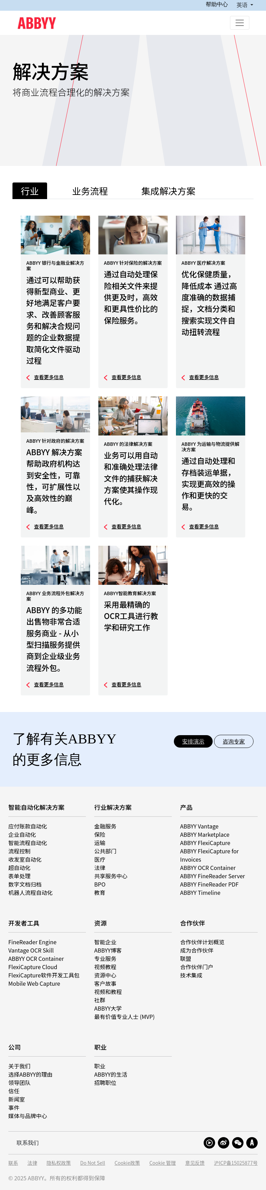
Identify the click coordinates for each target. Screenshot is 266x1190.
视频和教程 (108, 991)
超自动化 (19, 867)
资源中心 (105, 975)
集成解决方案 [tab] (168, 190)
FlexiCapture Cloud (32, 967)
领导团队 (19, 1082)
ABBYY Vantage (199, 826)
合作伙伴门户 (196, 967)
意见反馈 (195, 1163)
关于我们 (19, 1066)
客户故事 (105, 983)
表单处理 (19, 876)
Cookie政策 (127, 1163)
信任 (13, 1091)
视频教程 (105, 967)
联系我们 (28, 1142)
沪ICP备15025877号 (236, 1163)
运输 (99, 842)
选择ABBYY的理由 (30, 1074)
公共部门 (105, 851)
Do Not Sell (92, 1163)
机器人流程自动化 (30, 892)
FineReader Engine (32, 942)
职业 (99, 1066)
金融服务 (105, 826)
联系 (13, 1163)
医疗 (99, 859)
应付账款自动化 (27, 826)
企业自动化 (22, 834)
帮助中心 (217, 4)
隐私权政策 (58, 1163)
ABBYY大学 (108, 1008)
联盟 (185, 958)
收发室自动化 (25, 859)
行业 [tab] (30, 190)
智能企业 (105, 942)
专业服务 (105, 958)
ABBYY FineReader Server (212, 876)
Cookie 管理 (162, 1163)
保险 (99, 834)
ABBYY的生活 (110, 1074)
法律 (99, 867)
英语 (243, 5)
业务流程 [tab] (90, 190)
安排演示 (193, 741)
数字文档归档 (25, 884)
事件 (13, 1107)
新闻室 (16, 1099)
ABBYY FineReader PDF (209, 884)
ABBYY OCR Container (208, 867)
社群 (99, 1000)
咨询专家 (234, 741)
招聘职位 (105, 1082)
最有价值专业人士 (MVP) (124, 1016)
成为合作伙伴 (196, 950)
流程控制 (19, 851)
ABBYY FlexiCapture (205, 842)
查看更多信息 (49, 377)
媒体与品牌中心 (27, 1116)
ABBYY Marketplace (204, 834)
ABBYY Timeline (200, 892)
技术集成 (191, 975)
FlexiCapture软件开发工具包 (44, 975)
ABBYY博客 (108, 950)
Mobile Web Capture (34, 983)
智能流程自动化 (27, 842)
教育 (99, 892)
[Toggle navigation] (239, 23)
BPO (100, 884)
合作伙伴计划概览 (202, 942)
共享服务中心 (110, 876)
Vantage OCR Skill (31, 950)
